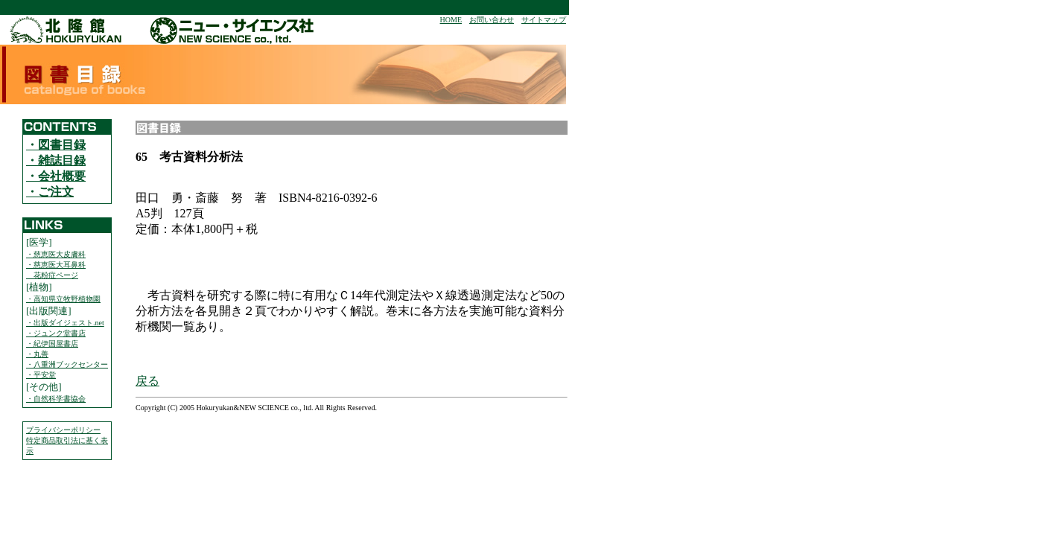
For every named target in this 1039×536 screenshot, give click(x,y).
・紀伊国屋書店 (52, 343)
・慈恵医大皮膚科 (56, 254)
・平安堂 (41, 375)
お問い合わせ (491, 20)
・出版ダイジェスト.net (65, 323)
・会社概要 (56, 176)
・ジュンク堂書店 (56, 333)
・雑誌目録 (56, 160)
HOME (451, 20)
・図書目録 (56, 144)
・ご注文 (50, 191)
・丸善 (37, 354)
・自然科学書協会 (56, 399)
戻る (147, 380)
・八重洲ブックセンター (67, 364)
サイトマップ (543, 20)
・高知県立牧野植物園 (63, 299)
